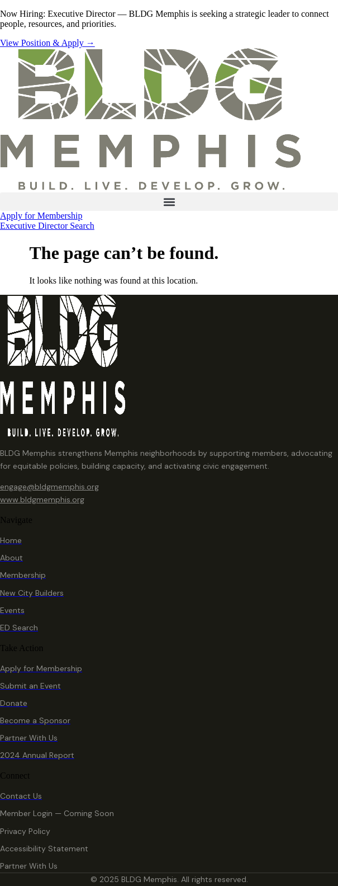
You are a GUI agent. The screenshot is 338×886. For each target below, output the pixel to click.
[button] (169, 201)
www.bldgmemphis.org (42, 499)
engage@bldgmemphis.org (49, 487)
